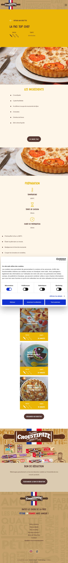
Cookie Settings (42, 560)
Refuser (12, 302)
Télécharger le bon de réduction (34, 481)
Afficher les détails (56, 296)
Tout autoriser (55, 302)
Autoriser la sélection (34, 302)
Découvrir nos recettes (34, 416)
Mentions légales (33, 560)
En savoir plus (34, 139)
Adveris (36, 562)
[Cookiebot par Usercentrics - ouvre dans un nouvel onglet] (57, 259)
